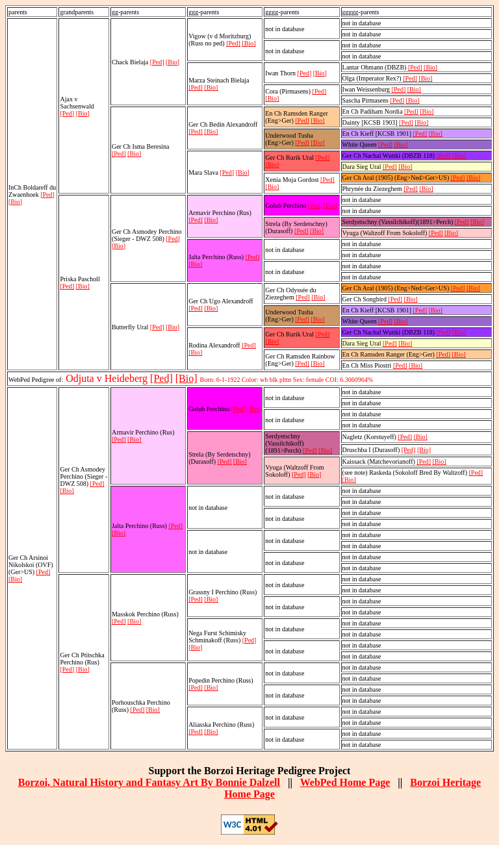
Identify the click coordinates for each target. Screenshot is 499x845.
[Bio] (15, 201)
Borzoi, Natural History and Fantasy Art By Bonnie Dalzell (149, 782)
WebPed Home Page (345, 782)
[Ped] (47, 194)
